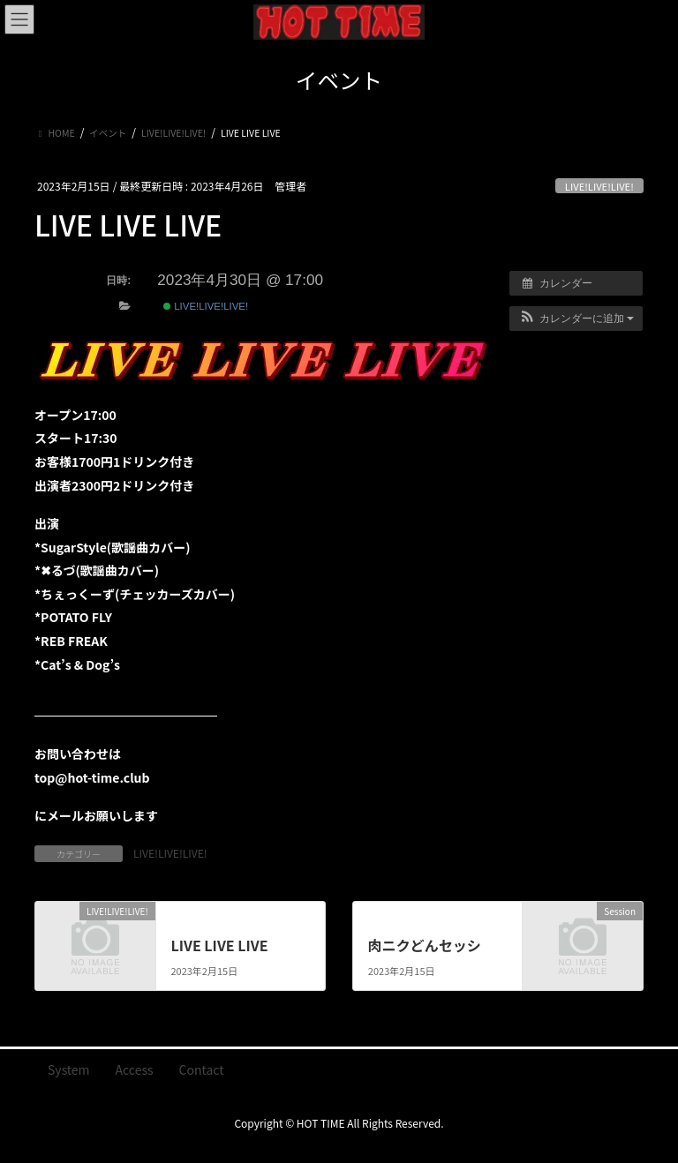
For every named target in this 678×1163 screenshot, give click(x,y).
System (69, 1069)
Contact (201, 1069)
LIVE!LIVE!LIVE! (599, 186)
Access (135, 1069)
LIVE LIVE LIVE (218, 945)
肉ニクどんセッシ (424, 945)
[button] (576, 318)
